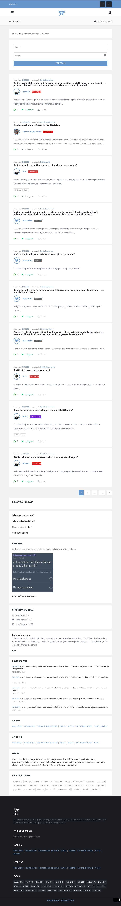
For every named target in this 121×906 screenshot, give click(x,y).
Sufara (62, 726)
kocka (26, 190)
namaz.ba (71, 765)
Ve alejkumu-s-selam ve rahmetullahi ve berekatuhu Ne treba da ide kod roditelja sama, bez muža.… (70, 707)
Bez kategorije (45, 162)
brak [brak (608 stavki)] (27, 781)
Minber (104, 726)
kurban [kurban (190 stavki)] (45, 785)
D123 (25, 376)
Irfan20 (26, 92)
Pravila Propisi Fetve (47, 80)
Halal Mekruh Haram (47, 122)
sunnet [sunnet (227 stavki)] (50, 790)
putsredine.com (30, 765)
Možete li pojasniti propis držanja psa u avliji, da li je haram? (44, 254)
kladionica (18, 190)
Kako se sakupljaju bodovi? (23, 521)
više (14, 651)
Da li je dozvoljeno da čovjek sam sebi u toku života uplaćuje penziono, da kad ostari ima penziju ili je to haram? (59, 291)
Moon (25, 416)
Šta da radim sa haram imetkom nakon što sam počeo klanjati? (46, 457)
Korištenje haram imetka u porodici (32, 370)
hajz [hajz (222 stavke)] (79, 781)
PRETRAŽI (14, 21)
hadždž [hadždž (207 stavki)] (69, 781)
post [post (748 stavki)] (89, 785)
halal (16, 435)
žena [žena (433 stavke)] (95, 790)
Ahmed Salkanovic (32, 132)
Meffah (26, 463)
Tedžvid (70, 726)
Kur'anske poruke (21, 635)
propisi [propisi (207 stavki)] (17, 790)
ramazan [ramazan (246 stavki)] (30, 790)
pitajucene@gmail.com (26, 836)
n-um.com (16, 759)
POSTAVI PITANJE (103, 21)
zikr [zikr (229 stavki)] (86, 790)
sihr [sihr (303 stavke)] (40, 790)
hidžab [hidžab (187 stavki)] (90, 781)
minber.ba (79, 762)
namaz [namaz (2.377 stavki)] (78, 785)
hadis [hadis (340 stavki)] (58, 781)
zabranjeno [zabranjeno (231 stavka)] (64, 790)
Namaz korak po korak (47, 726)
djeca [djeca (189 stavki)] (38, 781)
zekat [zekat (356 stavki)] (76, 790)
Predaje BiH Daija (47, 765)
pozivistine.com (88, 759)
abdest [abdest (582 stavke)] (17, 781)
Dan (24, 171)
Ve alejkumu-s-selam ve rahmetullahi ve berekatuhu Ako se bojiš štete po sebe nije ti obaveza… (68, 698)
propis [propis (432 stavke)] (100, 785)
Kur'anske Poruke (84, 726)
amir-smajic (68, 762)
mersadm (27, 221)
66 (102, 492)
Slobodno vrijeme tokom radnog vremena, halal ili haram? (43, 410)
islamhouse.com (71, 759)
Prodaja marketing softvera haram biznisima (37, 125)
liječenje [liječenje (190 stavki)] (57, 785)
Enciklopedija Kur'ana (32, 759)
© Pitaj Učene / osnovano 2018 (60, 900)
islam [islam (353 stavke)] (101, 781)
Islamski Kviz (29, 726)
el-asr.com (16, 765)
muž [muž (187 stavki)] (67, 785)
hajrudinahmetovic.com (50, 762)
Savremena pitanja (46, 287)
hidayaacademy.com (95, 762)
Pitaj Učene (17, 726)
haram (23, 435)
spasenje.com (18, 762)
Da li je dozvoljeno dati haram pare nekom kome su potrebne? (46, 165)
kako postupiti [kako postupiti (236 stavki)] (20, 785)
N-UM (96, 726)
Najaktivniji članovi (20, 533)
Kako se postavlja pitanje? (23, 515)
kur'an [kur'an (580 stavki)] (34, 785)
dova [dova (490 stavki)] (48, 781)
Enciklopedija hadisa (53, 759)
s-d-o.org (61, 765)
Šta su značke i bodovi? (22, 527)
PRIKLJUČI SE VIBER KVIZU (24, 596)
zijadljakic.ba (32, 762)
